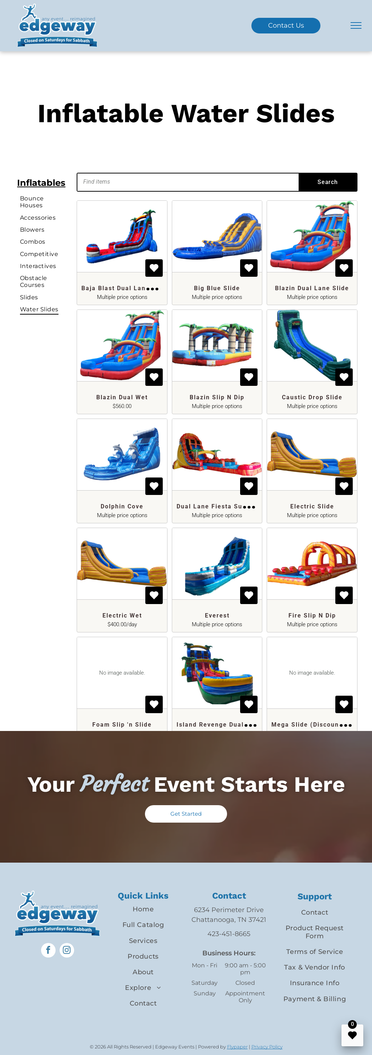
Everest (217, 615)
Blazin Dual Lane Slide (312, 288)
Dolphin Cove (122, 506)
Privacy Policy (267, 1047)
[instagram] (67, 951)
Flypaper (237, 1047)
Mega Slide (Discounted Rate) (320, 724)
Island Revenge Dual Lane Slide (229, 724)
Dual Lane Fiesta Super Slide (224, 506)
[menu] (356, 25)
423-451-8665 (228, 934)
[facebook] (48, 951)
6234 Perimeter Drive (229, 910)
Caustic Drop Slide (312, 397)
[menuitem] (44, 201)
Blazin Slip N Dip (217, 397)
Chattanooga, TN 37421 (228, 920)
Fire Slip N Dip (312, 615)
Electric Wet (122, 615)
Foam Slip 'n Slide (122, 724)
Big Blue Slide (217, 288)
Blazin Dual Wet (122, 397)
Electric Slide (312, 506)
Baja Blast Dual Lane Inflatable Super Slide (153, 288)
